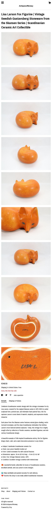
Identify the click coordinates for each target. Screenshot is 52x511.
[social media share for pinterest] (11, 395)
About (8, 491)
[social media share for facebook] (2, 395)
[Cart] (49, 3)
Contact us (31, 491)
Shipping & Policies (15, 401)
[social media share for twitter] (6, 395)
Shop (3, 491)
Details (4, 401)
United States (13, 387)
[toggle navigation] (2, 3)
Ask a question (18, 395)
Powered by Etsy (6, 507)
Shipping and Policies (19, 491)
